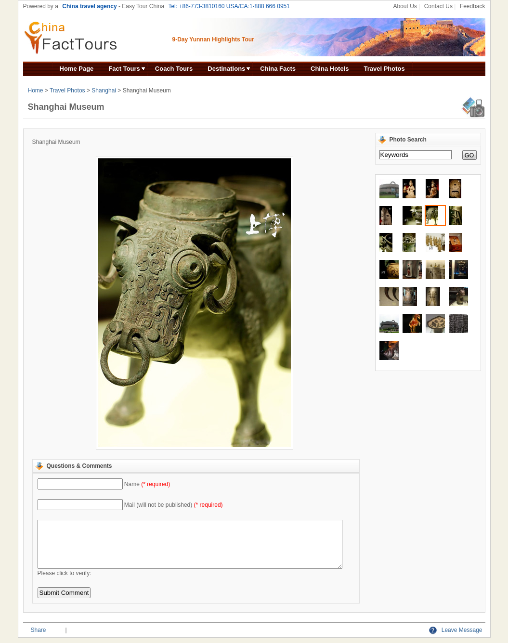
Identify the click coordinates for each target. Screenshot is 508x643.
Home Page (77, 68)
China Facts (278, 68)
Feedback (472, 6)
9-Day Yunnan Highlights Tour (213, 39)
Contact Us (438, 6)
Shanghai (103, 90)
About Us (405, 6)
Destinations (226, 68)
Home (35, 90)
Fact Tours (124, 68)
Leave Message (455, 630)
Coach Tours (174, 68)
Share (38, 630)
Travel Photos (384, 68)
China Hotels (330, 68)
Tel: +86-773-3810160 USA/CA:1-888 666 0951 (229, 6)
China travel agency (89, 6)
